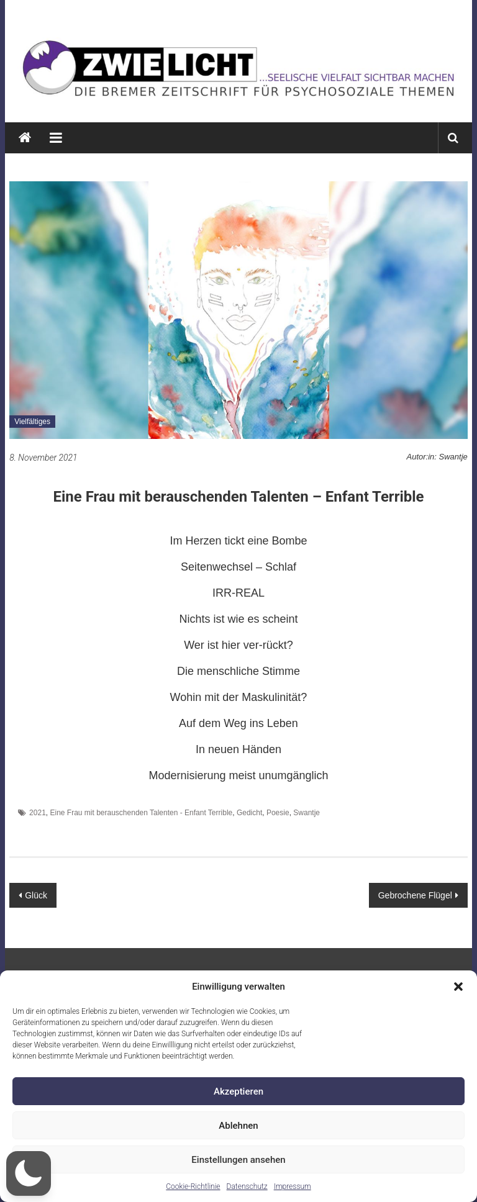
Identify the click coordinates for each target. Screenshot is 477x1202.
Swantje (306, 812)
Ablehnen (238, 1125)
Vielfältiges (32, 421)
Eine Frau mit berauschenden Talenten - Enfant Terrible (141, 812)
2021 (37, 812)
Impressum (292, 1186)
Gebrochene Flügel (415, 895)
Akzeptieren (238, 1091)
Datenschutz (247, 1186)
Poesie (277, 812)
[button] (458, 986)
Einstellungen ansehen (238, 1159)
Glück (36, 895)
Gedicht (249, 812)
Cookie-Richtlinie (193, 1186)
